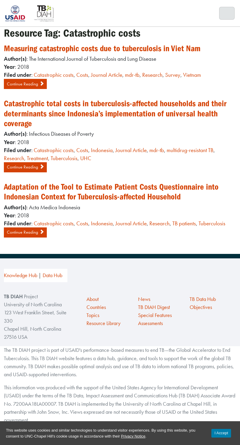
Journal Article (106, 75)
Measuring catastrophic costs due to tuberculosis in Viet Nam (102, 48)
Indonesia (102, 150)
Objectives (201, 307)
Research (152, 75)
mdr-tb (132, 75)
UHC (85, 158)
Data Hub (52, 275)
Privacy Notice (133, 436)
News (144, 299)
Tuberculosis (64, 158)
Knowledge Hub (20, 275)
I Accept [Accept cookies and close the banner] (221, 433)
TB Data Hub (203, 299)
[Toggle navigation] (227, 13)
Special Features (155, 315)
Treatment (37, 158)
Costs (82, 75)
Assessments (150, 323)
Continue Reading (25, 84)
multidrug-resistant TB (190, 150)
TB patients (184, 223)
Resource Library (103, 323)
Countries (96, 307)
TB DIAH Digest (154, 307)
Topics (92, 315)
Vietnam (192, 75)
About (92, 299)
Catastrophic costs (54, 75)
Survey (172, 75)
